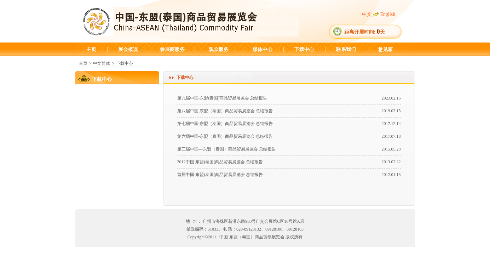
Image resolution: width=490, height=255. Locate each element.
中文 (367, 14)
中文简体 (101, 63)
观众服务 (219, 49)
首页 (83, 63)
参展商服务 (172, 49)
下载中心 (304, 49)
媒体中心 (262, 49)
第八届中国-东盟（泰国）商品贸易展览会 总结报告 (225, 110)
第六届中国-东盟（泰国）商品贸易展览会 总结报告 (225, 136)
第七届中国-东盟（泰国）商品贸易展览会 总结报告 (225, 123)
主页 (91, 49)
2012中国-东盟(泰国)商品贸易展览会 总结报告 (220, 161)
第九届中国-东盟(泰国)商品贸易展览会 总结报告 (222, 98)
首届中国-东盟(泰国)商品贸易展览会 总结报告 (220, 174)
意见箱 (385, 49)
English (388, 14)
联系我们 (346, 49)
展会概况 (128, 49)
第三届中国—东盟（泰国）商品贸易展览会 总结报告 (226, 149)
